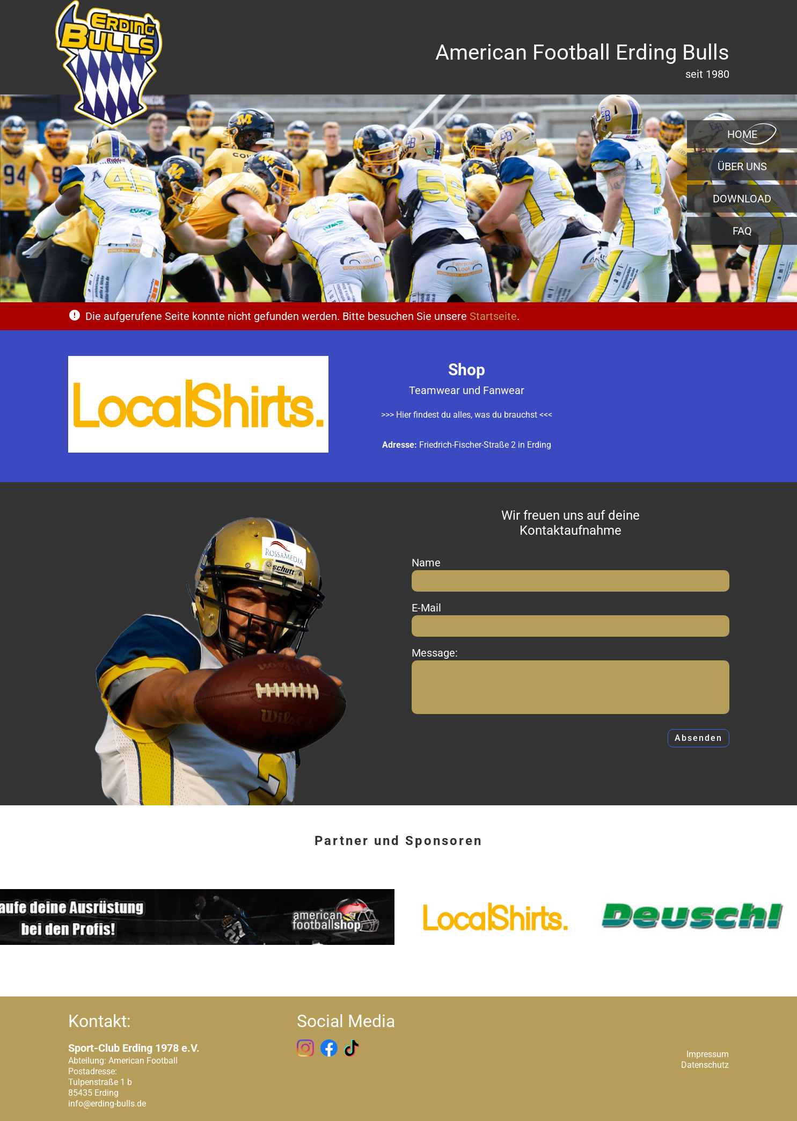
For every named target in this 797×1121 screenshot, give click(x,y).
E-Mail (426, 607)
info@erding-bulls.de (107, 1103)
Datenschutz (705, 1065)
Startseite (493, 316)
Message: (435, 652)
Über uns (742, 166)
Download (742, 198)
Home (742, 134)
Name (426, 562)
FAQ (742, 230)
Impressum (707, 1054)
